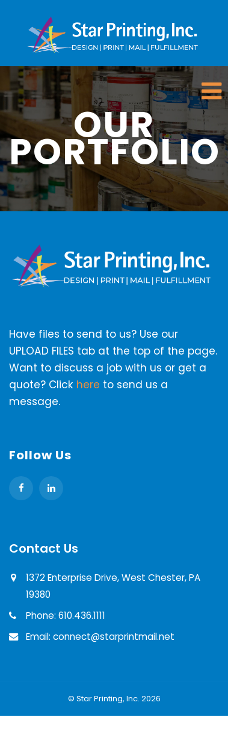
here (88, 384)
